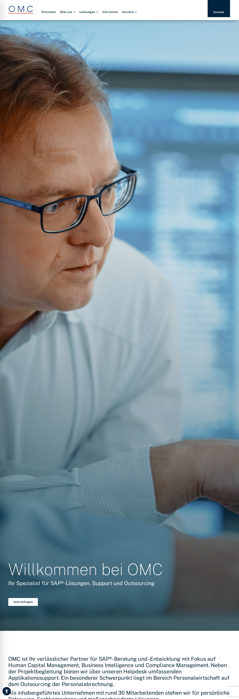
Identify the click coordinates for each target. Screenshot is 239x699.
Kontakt (218, 12)
